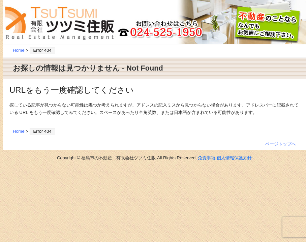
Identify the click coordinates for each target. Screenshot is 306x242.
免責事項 (206, 157)
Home (19, 50)
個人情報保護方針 (234, 157)
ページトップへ (280, 144)
